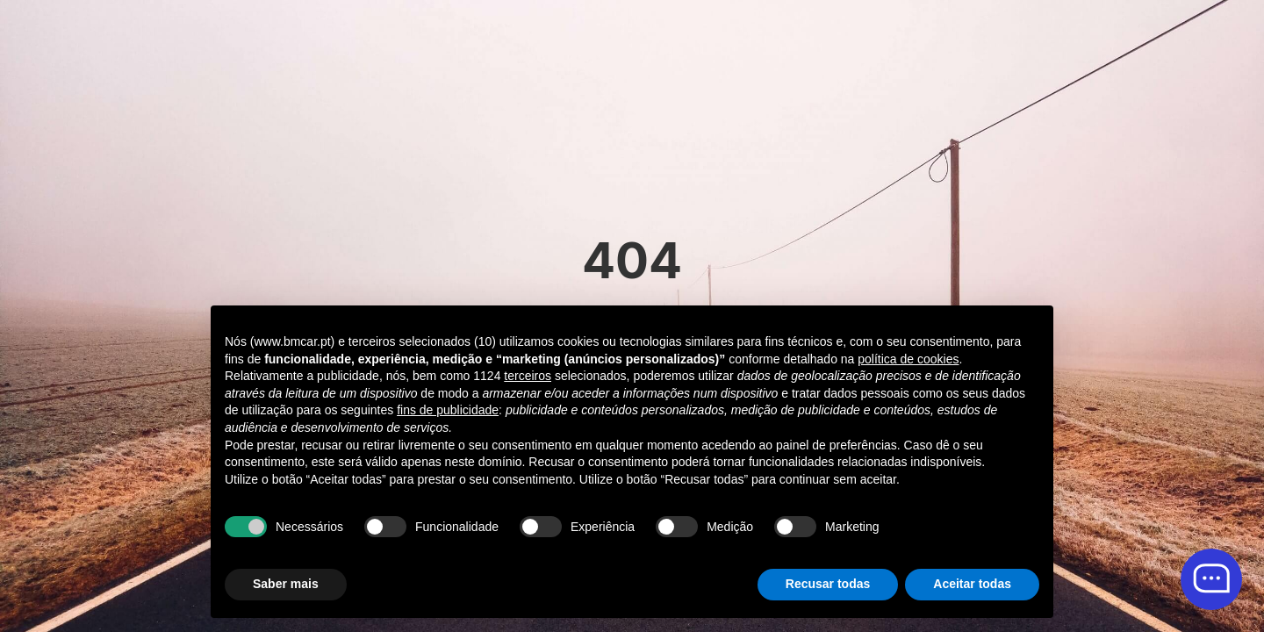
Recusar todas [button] (828, 584)
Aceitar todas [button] (972, 584)
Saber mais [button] (286, 584)
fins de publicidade (448, 410)
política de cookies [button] (908, 359)
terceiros (527, 376)
